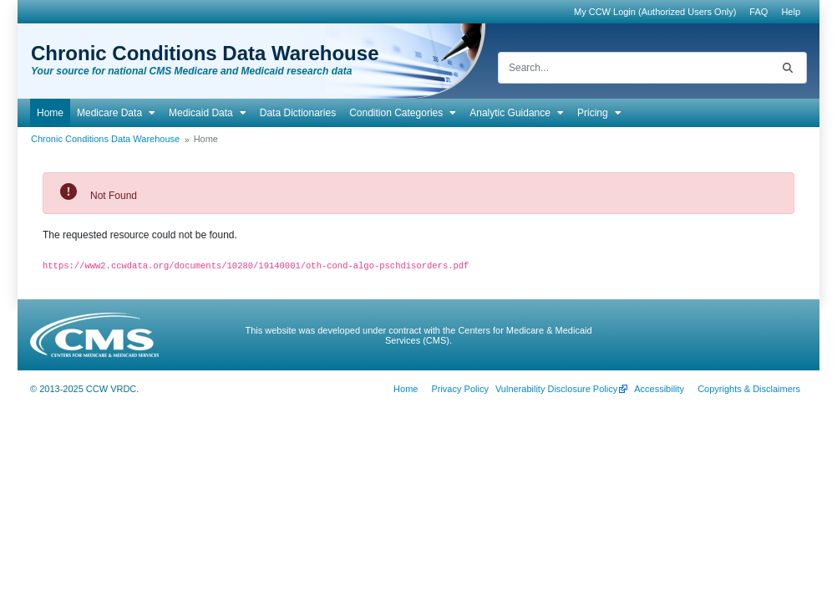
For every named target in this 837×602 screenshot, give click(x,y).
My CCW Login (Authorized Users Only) (655, 12)
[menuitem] (758, 11)
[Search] (633, 68)
